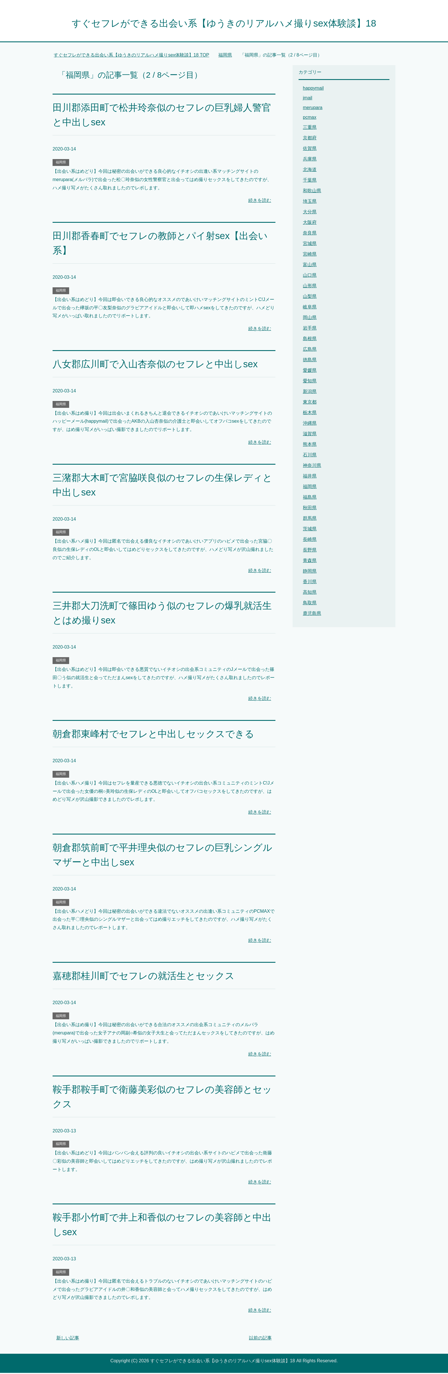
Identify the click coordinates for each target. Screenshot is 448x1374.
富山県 (310, 265)
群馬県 (310, 519)
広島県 (310, 350)
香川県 (310, 582)
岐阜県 (310, 308)
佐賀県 (310, 149)
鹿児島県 (312, 614)
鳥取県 (310, 603)
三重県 (310, 128)
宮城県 (310, 244)
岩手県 (310, 329)
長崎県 (310, 540)
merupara (312, 108)
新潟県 (310, 392)
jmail (307, 99)
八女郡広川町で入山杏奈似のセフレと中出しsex (158, 365)
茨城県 (310, 529)
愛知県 (310, 382)
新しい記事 (67, 1339)
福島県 (310, 498)
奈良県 (310, 234)
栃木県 (310, 413)
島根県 (310, 339)
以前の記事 (260, 1339)
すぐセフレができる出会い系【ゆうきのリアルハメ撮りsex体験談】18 (224, 24)
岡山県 (310, 318)
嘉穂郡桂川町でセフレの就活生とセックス (146, 976)
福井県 (310, 477)
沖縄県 (310, 424)
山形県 (310, 286)
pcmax (309, 118)
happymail (313, 89)
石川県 (310, 456)
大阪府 (310, 223)
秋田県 (310, 508)
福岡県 (61, 163)
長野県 (310, 551)
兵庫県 (310, 160)
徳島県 (310, 360)
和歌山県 (312, 191)
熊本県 (310, 445)
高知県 (310, 593)
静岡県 (310, 572)
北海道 (310, 170)
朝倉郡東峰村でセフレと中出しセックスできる (156, 734)
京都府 (310, 139)
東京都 (310, 403)
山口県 (310, 276)
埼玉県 (310, 202)
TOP (131, 56)
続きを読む (259, 201)
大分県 (310, 212)
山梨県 (310, 297)
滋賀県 (310, 434)
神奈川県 (312, 466)
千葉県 (310, 181)
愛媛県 (310, 371)
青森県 (310, 561)
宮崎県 (310, 255)
